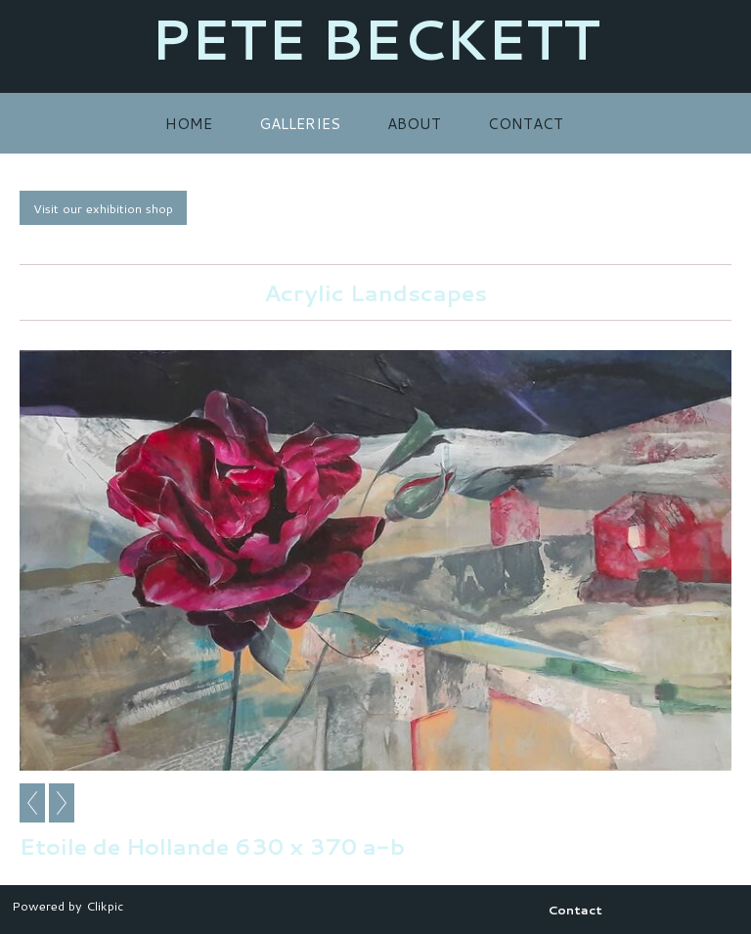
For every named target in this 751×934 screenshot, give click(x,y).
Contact (525, 123)
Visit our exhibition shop (103, 208)
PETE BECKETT (375, 38)
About (414, 123)
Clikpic (104, 905)
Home (188, 123)
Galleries (299, 123)
